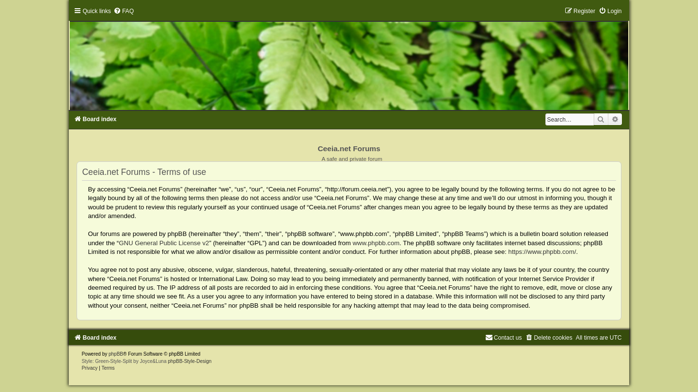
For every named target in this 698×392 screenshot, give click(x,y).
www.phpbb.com (376, 243)
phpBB (116, 354)
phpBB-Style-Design (189, 361)
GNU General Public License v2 (164, 243)
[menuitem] (123, 11)
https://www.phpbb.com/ (542, 251)
